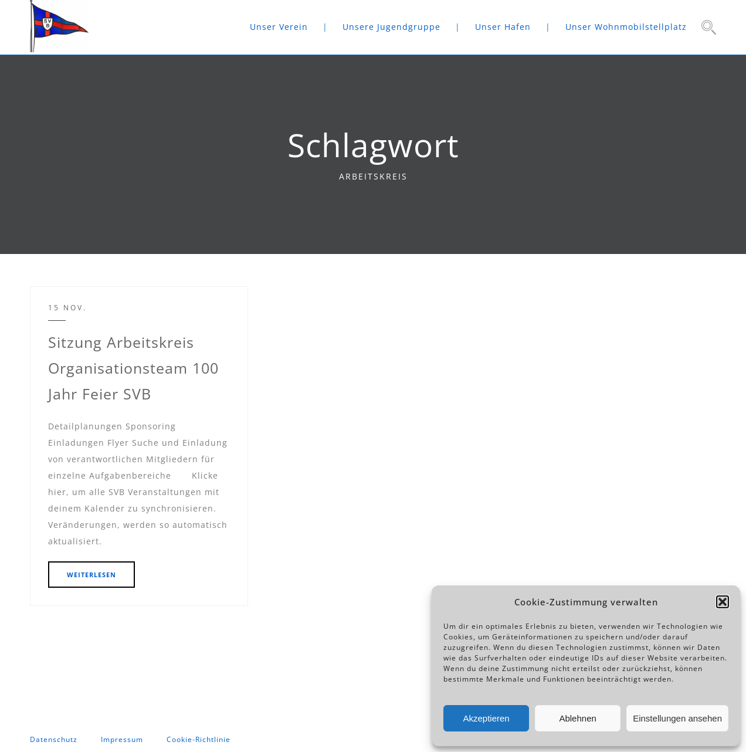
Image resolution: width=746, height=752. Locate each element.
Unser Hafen (503, 26)
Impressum (122, 739)
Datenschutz (53, 739)
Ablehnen (577, 718)
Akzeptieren (486, 718)
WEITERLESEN (91, 574)
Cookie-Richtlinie (198, 739)
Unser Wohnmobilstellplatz (626, 26)
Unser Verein (279, 26)
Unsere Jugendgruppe (391, 26)
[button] (722, 602)
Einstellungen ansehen (677, 718)
